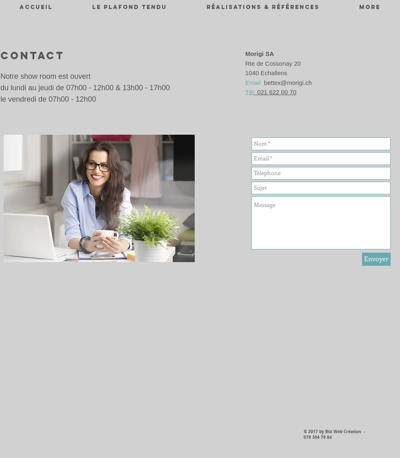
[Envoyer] (376, 259)
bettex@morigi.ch (288, 82)
